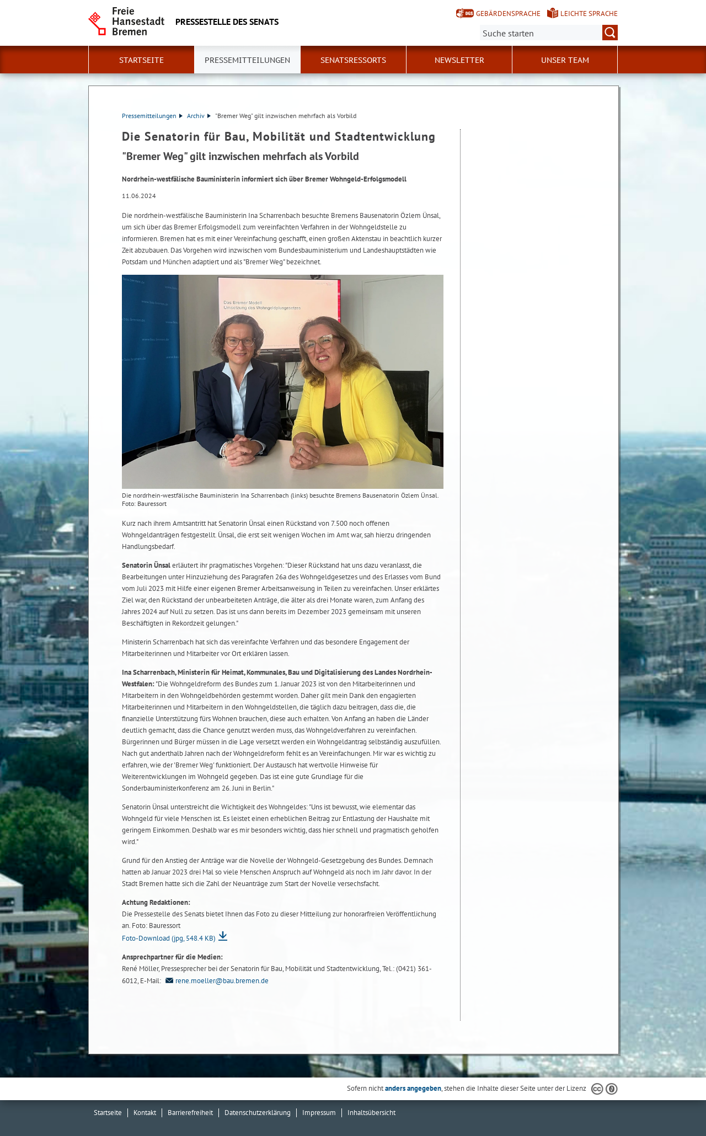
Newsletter (459, 60)
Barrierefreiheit (190, 1112)
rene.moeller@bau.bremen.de (216, 980)
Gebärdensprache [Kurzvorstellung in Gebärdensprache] (508, 13)
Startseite (141, 60)
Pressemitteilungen (152, 115)
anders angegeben (413, 1088)
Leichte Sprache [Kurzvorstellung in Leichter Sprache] (589, 13)
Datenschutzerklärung (257, 1112)
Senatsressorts (353, 60)
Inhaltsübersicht (371, 1112)
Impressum (319, 1112)
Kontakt (144, 1112)
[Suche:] (549, 32)
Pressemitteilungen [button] (247, 60)
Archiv (199, 115)
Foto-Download (169, 938)
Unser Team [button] (565, 60)
